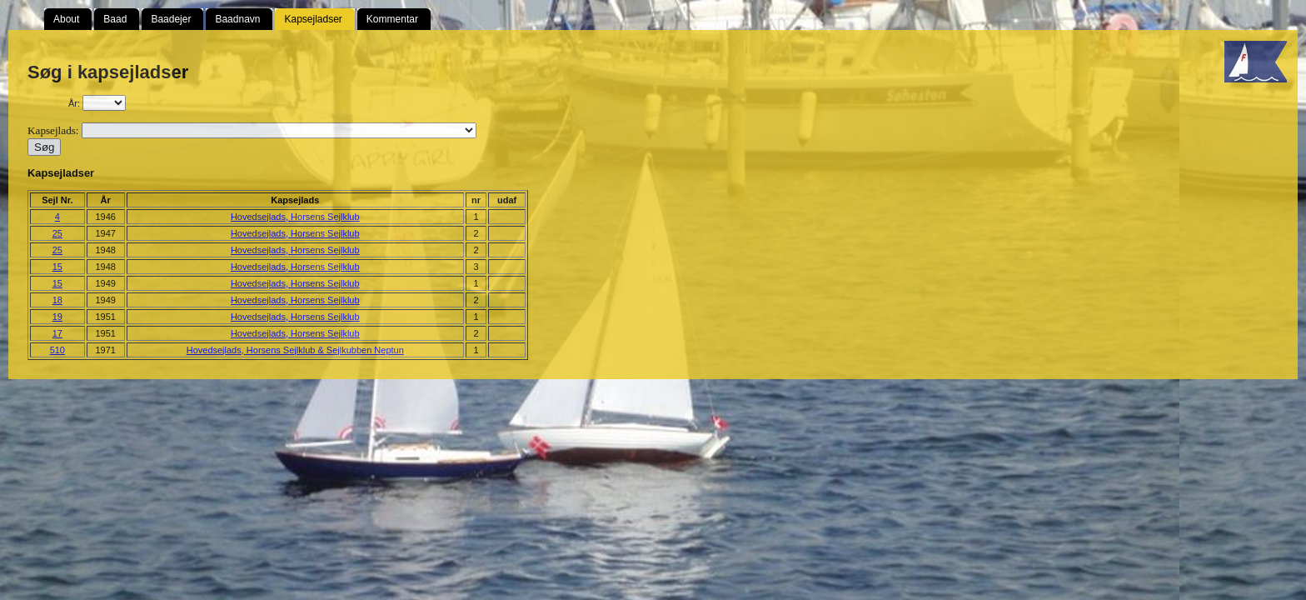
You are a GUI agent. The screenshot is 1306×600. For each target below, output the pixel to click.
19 (57, 317)
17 (57, 333)
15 (57, 267)
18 (57, 300)
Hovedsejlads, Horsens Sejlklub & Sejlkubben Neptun (295, 350)
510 (57, 350)
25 (57, 233)
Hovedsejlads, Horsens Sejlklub (295, 217)
